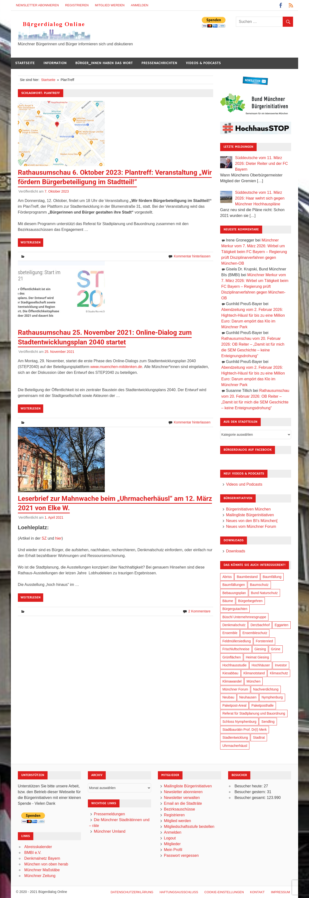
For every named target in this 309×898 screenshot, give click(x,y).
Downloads (235, 551)
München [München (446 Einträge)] (253, 681)
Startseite (25, 63)
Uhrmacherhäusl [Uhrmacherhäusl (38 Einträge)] (234, 746)
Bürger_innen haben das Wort (104, 63)
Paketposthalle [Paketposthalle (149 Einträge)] (263, 705)
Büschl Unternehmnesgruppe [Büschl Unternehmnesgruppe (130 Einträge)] (244, 617)
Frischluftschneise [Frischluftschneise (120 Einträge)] (235, 649)
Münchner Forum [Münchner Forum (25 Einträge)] (235, 689)
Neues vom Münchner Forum (251, 526)
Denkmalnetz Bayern (42, 858)
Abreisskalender (38, 847)
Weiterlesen (31, 242)
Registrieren (77, 5)
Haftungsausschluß (179, 892)
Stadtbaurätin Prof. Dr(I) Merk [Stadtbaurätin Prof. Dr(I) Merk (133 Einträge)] (244, 729)
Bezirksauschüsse (179, 809)
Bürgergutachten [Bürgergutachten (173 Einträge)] (234, 609)
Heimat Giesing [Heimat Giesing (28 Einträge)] (257, 657)
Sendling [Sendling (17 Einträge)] (268, 722)
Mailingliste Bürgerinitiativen (250, 515)
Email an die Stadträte (183, 803)
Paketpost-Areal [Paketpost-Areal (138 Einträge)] (234, 705)
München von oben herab (46, 864)
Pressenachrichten (159, 63)
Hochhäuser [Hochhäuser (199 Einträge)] (261, 665)
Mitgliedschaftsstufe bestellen (189, 826)
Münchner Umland (110, 831)
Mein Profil (173, 850)
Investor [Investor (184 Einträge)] (281, 665)
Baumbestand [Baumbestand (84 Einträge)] (247, 577)
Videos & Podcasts (203, 63)
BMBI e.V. (33, 853)
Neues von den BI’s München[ (251, 521)
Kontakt (257, 892)
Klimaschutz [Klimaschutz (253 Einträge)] (279, 673)
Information (55, 63)
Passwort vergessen (181, 855)
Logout (170, 838)
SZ (44, 538)
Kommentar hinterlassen (192, 256)
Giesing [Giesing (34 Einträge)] (260, 649)
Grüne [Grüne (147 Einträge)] (275, 649)
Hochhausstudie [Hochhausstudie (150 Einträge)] (234, 665)
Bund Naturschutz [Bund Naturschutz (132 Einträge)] (264, 593)
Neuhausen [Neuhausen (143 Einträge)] (248, 697)
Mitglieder (172, 844)
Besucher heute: (249, 786)
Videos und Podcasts (244, 484)
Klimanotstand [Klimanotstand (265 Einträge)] (254, 673)
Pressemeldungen (109, 814)
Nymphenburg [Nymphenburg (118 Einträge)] (272, 697)
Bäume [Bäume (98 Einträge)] (227, 601)
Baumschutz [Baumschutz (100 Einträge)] (259, 585)
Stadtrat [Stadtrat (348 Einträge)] (259, 737)
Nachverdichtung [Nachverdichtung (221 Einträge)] (266, 689)
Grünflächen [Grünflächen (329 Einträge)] (231, 657)
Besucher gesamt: (250, 798)
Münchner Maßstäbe (42, 870)
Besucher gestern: (250, 792)
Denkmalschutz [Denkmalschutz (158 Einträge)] (234, 625)
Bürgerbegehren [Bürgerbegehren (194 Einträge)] (250, 601)
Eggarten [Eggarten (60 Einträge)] (281, 625)
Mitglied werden (110, 5)
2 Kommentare (199, 611)
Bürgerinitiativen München (248, 509)
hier (58, 538)
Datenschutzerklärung (132, 892)
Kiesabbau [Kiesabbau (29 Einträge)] (230, 673)
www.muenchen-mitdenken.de (116, 367)
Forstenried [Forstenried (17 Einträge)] (264, 641)
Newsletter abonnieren (37, 5)
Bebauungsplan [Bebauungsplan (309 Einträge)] (234, 593)
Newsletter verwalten (182, 798)
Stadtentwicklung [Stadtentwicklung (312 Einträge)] (235, 737)
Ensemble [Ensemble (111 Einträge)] (229, 633)
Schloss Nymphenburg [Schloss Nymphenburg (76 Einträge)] (239, 722)
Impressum (280, 892)
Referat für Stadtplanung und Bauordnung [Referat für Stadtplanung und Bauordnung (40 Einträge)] (253, 713)
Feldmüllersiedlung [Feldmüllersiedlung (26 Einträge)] (236, 641)
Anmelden (139, 5)
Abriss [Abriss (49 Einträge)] (227, 577)
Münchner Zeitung (40, 876)
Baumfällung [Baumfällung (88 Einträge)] (272, 577)
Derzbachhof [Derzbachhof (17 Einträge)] (260, 625)
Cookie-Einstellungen (224, 892)
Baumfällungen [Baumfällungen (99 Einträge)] (233, 585)
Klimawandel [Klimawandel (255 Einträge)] (231, 681)
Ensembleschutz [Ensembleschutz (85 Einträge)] (254, 633)
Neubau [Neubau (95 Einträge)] (228, 697)
